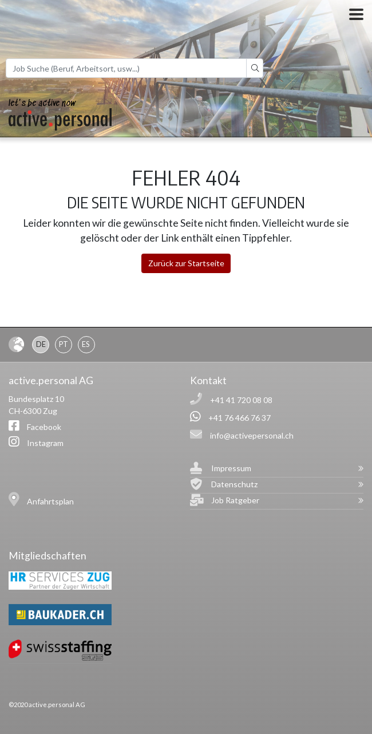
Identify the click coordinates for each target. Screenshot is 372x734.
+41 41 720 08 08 (241, 400)
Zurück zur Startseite (186, 263)
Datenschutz (234, 484)
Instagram (45, 443)
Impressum (231, 468)
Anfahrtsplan (50, 501)
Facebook (44, 427)
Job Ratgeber (235, 500)
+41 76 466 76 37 (239, 418)
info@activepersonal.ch (252, 435)
